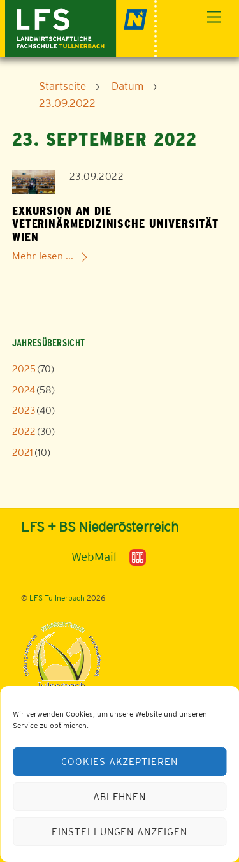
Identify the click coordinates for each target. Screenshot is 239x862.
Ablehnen (120, 796)
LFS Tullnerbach (57, 598)
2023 (23, 410)
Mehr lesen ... (42, 256)
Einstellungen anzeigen (119, 831)
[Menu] (214, 17)
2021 (22, 452)
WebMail (94, 557)
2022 (24, 431)
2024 (23, 389)
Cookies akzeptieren (119, 761)
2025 (24, 368)
